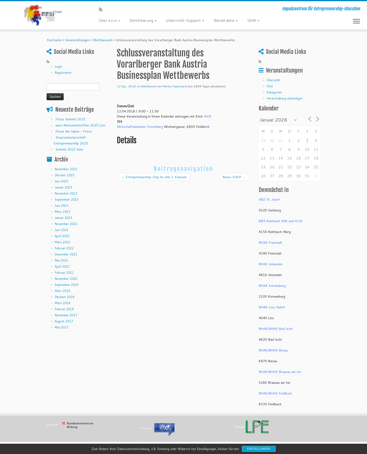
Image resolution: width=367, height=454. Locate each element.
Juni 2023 (61, 205)
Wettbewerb (102, 40)
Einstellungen (258, 448)
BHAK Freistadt (270, 242)
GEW (253, 20)
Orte (270, 86)
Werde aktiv (225, 20)
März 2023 (62, 212)
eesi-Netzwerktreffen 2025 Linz (80, 125)
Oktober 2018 (64, 297)
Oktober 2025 (64, 175)
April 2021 (62, 266)
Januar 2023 (63, 218)
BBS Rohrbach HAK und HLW (280, 221)
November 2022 (66, 224)
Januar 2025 (63, 187)
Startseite (54, 40)
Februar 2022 (64, 248)
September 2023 (66, 199)
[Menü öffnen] (356, 21)
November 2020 (66, 279)
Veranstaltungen (77, 40)
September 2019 (66, 285)
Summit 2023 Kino (69, 149)
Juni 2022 (61, 230)
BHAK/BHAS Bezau (273, 350)
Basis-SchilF (234, 177)
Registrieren (63, 72)
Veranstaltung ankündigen (284, 98)
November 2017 (66, 315)
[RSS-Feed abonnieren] (102, 9)
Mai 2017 (61, 327)
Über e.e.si (109, 20)
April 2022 (62, 236)
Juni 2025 (61, 181)
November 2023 (66, 193)
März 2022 (62, 242)
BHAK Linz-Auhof (272, 307)
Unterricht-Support (185, 20)
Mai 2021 (61, 260)
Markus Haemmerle (174, 86)
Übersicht (273, 80)
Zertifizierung (143, 20)
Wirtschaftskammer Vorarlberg (140, 126)
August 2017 (64, 321)
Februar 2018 (64, 309)
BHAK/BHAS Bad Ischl (276, 328)
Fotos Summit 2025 (70, 119)
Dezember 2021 (66, 254)
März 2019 (62, 291)
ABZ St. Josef (269, 199)
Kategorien (274, 92)
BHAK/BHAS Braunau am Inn (280, 371)
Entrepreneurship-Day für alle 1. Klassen (154, 177)
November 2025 (66, 169)
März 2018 (62, 303)
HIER (207, 116)
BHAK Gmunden (271, 264)
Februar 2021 (64, 272)
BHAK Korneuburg (272, 285)
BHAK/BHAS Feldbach (275, 393)
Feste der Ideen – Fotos (73, 131)
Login (58, 66)
